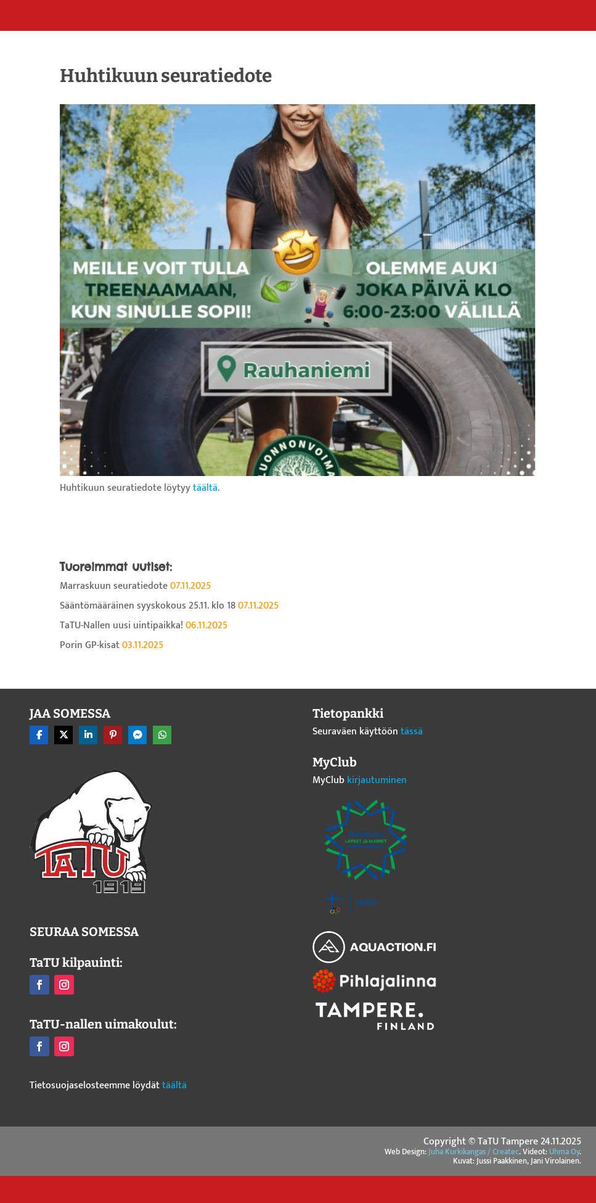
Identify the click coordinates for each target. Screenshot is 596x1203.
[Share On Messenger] (137, 735)
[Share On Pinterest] (113, 735)
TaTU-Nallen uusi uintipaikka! (121, 625)
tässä (412, 731)
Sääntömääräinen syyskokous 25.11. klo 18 (147, 605)
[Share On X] (63, 735)
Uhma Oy (564, 1152)
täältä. (206, 488)
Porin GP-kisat (90, 645)
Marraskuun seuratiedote (114, 586)
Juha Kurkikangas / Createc (473, 1152)
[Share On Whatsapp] (162, 735)
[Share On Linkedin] (88, 735)
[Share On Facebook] (39, 735)
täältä (174, 1085)
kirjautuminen (377, 780)
